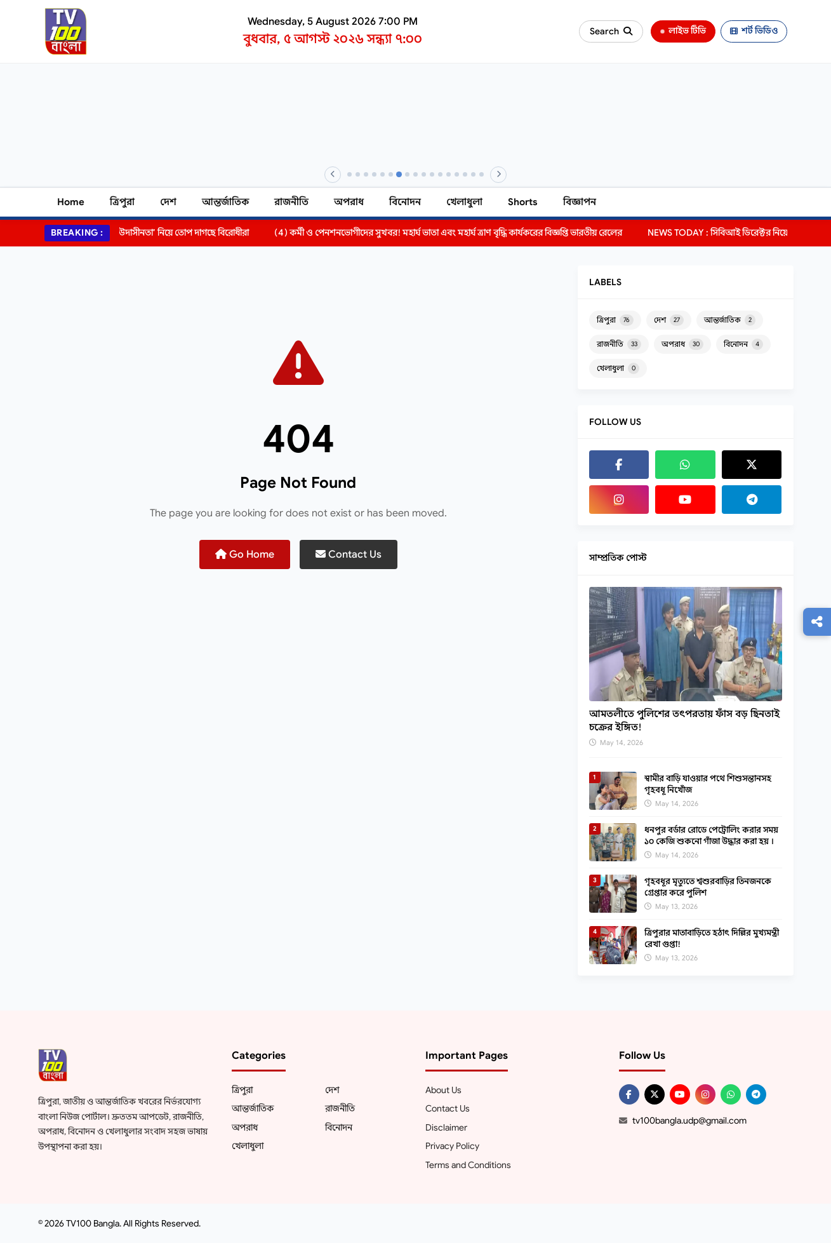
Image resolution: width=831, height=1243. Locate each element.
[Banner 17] (481, 174)
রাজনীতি (291, 202)
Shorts (523, 202)
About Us (443, 1090)
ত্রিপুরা (122, 202)
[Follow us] (817, 622)
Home (70, 202)
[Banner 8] (407, 174)
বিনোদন (405, 202)
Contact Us (349, 554)
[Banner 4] (374, 174)
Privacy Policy (452, 1146)
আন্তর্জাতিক (225, 202)
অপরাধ (349, 202)
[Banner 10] (424, 174)
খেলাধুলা (464, 202)
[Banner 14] (457, 174)
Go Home (244, 554)
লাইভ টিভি (682, 30)
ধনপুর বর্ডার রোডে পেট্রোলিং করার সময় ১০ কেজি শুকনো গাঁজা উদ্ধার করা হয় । (711, 835)
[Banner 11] (432, 174)
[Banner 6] (391, 174)
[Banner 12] (440, 174)
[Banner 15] (465, 174)
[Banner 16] (473, 174)
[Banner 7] (399, 174)
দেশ (168, 202)
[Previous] (332, 174)
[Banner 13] (448, 174)
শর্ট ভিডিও (754, 30)
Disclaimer (446, 1127)
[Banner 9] (415, 174)
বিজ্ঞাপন (579, 202)
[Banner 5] (382, 174)
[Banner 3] (366, 174)
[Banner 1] (349, 174)
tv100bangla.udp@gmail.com (689, 1120)
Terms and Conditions (468, 1165)
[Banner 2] (358, 174)
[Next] (498, 174)
